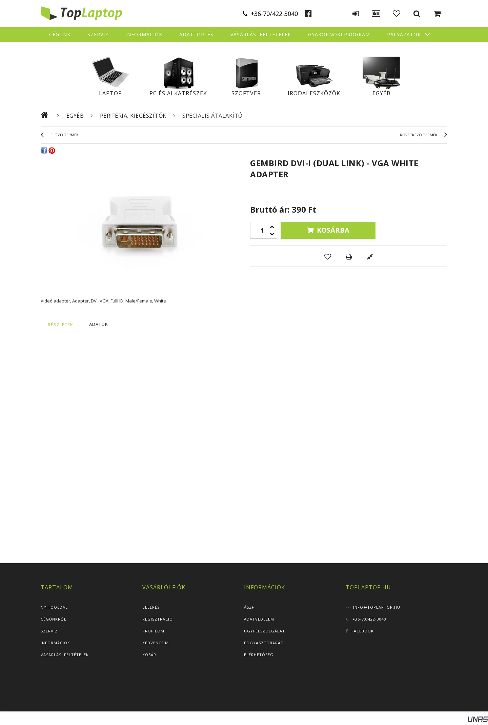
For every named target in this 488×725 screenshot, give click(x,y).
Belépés (151, 607)
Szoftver (246, 93)
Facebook (362, 630)
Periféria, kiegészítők (133, 115)
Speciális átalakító (212, 115)
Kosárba (333, 230)
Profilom (153, 630)
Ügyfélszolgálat (264, 630)
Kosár (149, 654)
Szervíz (49, 630)
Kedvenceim (155, 642)
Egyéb (381, 93)
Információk (55, 642)
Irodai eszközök (314, 93)
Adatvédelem (259, 619)
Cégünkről (53, 619)
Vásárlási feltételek (65, 654)
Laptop (110, 93)
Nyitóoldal (54, 607)
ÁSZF (249, 607)
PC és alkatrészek (178, 93)
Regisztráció (157, 619)
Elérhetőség (258, 654)
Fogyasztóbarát (263, 642)
